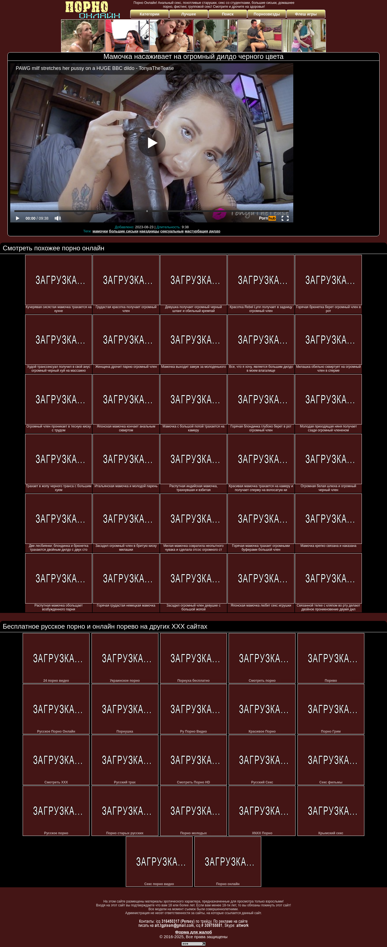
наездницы (149, 231)
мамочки (100, 231)
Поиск (228, 14)
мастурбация (196, 231)
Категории (149, 14)
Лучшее (188, 14)
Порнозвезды (267, 14)
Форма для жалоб (193, 932)
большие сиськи (123, 231)
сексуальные (172, 231)
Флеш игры (306, 14)
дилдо (214, 231)
